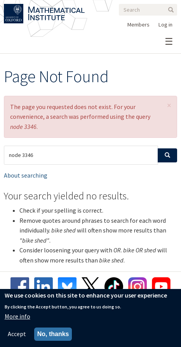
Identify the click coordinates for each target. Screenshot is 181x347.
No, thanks (53, 334)
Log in (165, 24)
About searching (25, 175)
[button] (169, 105)
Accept (17, 334)
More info (17, 317)
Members (138, 24)
